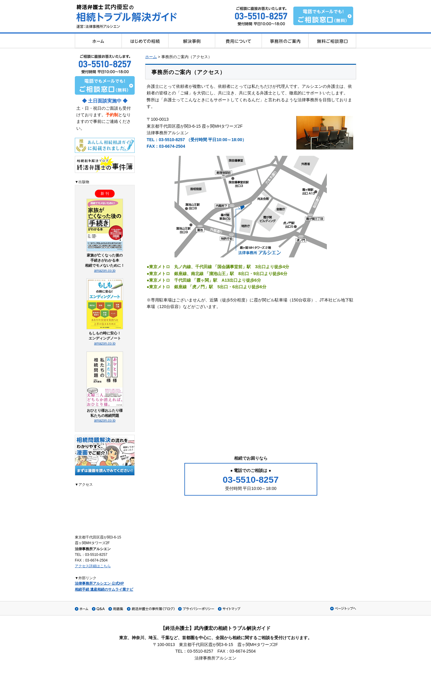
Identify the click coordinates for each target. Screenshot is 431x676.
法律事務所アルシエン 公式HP (99, 583)
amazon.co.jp (104, 270)
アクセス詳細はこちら (93, 566)
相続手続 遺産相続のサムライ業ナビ (104, 589)
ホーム (151, 57)
